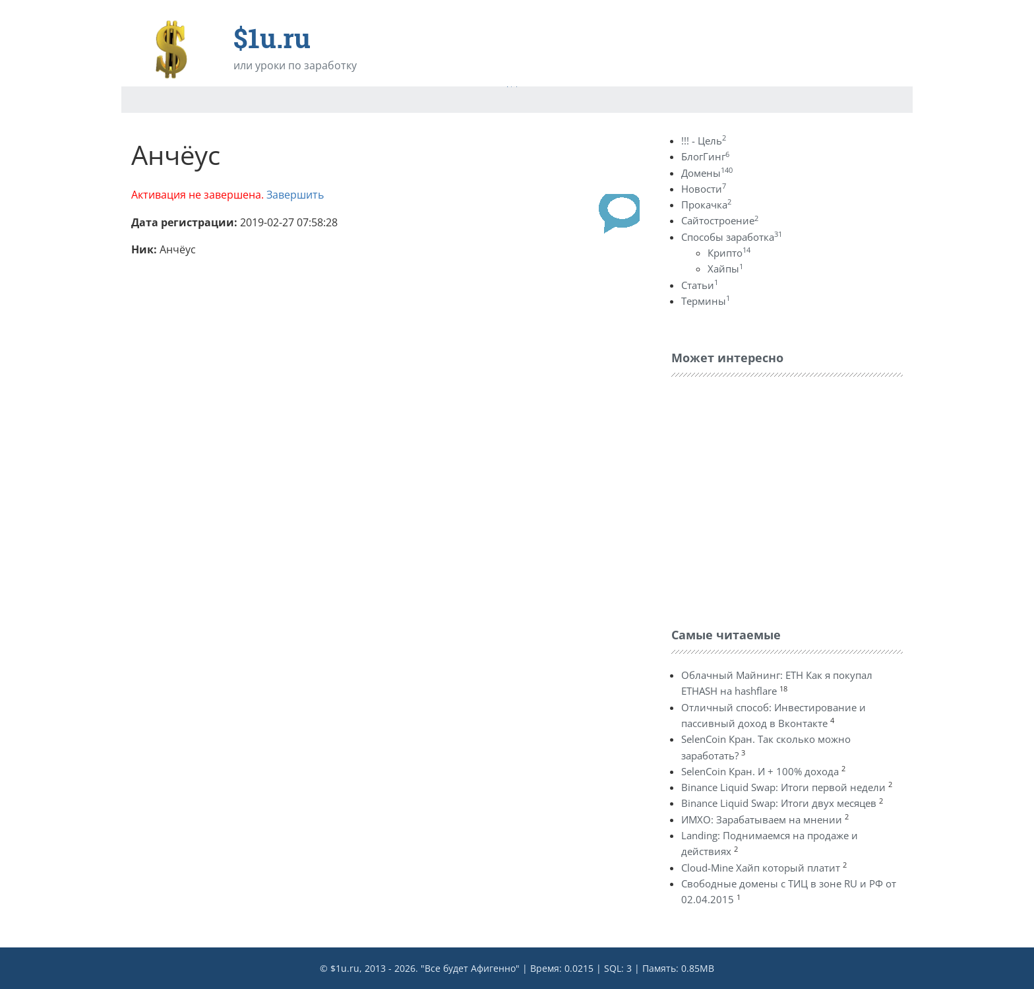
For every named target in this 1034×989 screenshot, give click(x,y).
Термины (705, 300)
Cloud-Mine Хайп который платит (760, 867)
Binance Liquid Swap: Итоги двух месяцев (778, 803)
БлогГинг (705, 156)
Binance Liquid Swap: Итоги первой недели (783, 787)
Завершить (295, 194)
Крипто (729, 252)
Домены (707, 172)
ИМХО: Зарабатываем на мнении (761, 819)
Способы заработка (731, 236)
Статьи (699, 285)
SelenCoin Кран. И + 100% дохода (760, 771)
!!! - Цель (703, 140)
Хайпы (725, 268)
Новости (703, 188)
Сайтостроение (719, 220)
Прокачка (706, 204)
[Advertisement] (770, 498)
